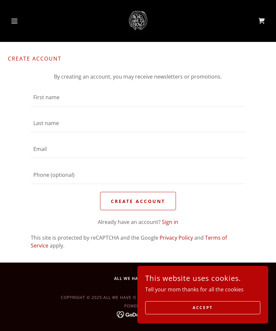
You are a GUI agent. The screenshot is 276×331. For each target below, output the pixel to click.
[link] (138, 21)
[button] (27, 21)
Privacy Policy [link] (176, 237)
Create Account (138, 201)
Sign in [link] (170, 222)
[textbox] (138, 97)
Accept (203, 307)
